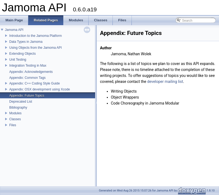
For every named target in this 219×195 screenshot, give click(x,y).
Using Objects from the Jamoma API (35, 48)
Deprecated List (20, 101)
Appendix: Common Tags (27, 78)
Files (12, 125)
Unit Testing (17, 59)
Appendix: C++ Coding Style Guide (34, 83)
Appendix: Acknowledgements (31, 72)
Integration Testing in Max (27, 65)
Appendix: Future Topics (26, 96)
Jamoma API (14, 30)
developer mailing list (165, 81)
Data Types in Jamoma (26, 42)
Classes (15, 119)
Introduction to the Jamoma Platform (35, 36)
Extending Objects (22, 54)
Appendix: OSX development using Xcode (39, 89)
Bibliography (18, 107)
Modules (15, 113)
